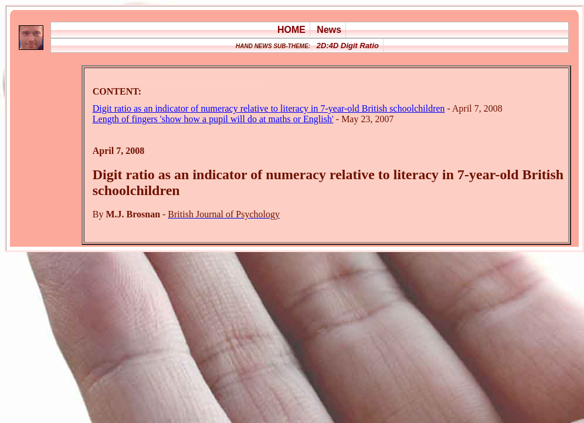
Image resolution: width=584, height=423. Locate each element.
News (329, 30)
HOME (291, 30)
